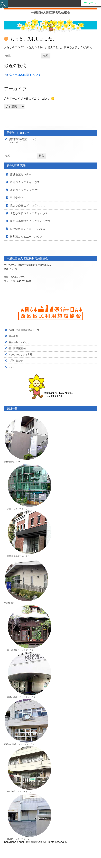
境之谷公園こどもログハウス (27, 205)
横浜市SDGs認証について (25, 74)
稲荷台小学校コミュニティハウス (30, 221)
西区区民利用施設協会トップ (23, 330)
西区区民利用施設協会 (31, 842)
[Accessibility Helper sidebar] (4, 4)
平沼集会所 (16, 197)
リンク (12, 366)
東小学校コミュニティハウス (27, 228)
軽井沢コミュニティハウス (26, 236)
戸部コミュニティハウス (25, 182)
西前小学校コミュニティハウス (29, 213)
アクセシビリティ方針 (20, 354)
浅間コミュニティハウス (25, 189)
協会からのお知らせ (19, 342)
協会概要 (13, 336)
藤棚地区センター (21, 174)
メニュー (93, 3)
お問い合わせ (15, 360)
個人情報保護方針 (17, 348)
